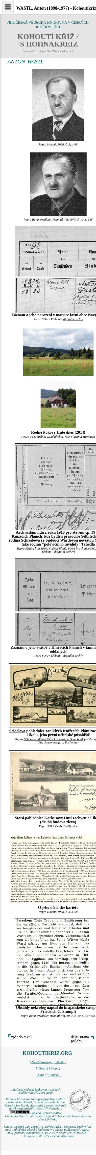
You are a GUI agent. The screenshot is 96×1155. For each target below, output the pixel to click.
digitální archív (73, 319)
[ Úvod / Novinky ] (41, 1062)
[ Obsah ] (42, 1068)
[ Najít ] (40, 1075)
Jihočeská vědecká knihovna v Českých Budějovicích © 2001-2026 (35, 1091)
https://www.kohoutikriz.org (55, 1136)
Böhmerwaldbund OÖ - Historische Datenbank (53, 739)
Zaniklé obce (55, 436)
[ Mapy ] (54, 1068)
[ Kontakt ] (54, 1075)
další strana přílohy (80, 1039)
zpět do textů (21, 1037)
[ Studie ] (60, 1062)
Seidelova (17, 731)
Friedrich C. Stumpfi (58, 1011)
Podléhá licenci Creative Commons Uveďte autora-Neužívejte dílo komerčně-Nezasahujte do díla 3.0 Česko (48, 1116)
